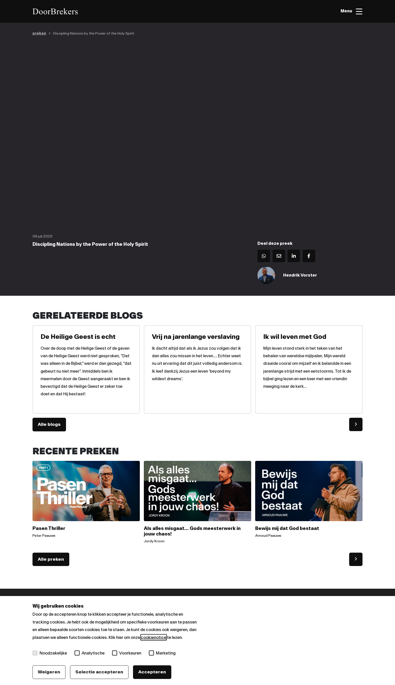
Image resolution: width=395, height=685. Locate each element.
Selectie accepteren (99, 672)
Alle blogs (49, 425)
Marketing (162, 653)
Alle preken (51, 560)
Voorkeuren (126, 653)
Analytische (90, 653)
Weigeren (49, 672)
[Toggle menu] (351, 11)
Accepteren (152, 672)
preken (39, 33)
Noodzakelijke (49, 653)
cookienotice (153, 637)
